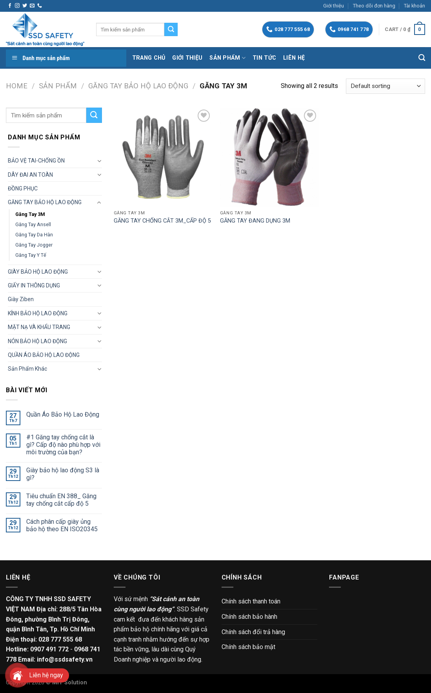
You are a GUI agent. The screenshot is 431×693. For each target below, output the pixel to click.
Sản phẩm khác (27, 369)
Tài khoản (414, 6)
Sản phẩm (227, 58)
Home (16, 86)
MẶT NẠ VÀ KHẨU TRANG (39, 327)
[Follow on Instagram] (17, 6)
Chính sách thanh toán (251, 601)
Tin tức (264, 58)
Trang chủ (148, 58)
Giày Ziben (21, 299)
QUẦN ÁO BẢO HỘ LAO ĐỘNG (44, 355)
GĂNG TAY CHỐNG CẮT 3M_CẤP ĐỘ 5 (162, 221)
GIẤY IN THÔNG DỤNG (34, 285)
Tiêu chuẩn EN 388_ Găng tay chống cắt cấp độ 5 (61, 499)
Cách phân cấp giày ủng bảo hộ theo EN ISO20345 (62, 525)
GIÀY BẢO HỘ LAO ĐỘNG (38, 272)
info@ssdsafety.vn (65, 659)
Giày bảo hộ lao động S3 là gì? (62, 473)
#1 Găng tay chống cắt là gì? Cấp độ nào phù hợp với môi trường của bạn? (63, 444)
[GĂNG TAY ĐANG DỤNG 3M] (269, 157)
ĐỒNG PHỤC (23, 188)
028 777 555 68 (60, 639)
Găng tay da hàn (34, 235)
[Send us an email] (32, 6)
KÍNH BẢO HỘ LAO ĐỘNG (37, 313)
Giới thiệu (333, 6)
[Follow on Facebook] (9, 6)
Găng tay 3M (30, 214)
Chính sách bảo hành (249, 616)
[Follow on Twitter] (24, 6)
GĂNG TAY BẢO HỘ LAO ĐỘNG (138, 86)
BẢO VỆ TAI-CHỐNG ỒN (36, 160)
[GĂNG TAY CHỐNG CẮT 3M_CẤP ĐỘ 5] (163, 157)
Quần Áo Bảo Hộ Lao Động (62, 414)
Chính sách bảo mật (248, 647)
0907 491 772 (49, 649)
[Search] (421, 58)
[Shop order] (385, 86)
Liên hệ (294, 58)
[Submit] (171, 29)
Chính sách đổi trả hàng (253, 632)
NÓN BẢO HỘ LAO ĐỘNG (37, 341)
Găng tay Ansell (33, 224)
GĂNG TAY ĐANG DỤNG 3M (255, 221)
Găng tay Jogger (34, 245)
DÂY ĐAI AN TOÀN (30, 175)
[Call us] (39, 6)
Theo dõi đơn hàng (374, 6)
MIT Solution (69, 682)
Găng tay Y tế (30, 255)
